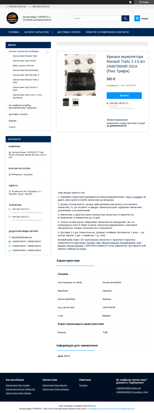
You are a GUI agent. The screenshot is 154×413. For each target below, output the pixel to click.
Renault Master (127, 242)
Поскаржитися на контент (98, 409)
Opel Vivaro (79, 242)
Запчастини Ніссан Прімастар (20, 389)
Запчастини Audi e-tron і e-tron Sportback (27, 96)
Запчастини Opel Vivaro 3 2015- (25, 88)
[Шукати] (125, 18)
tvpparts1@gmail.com (22, 237)
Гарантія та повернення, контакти (107, 32)
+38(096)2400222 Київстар (128, 388)
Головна (13, 32)
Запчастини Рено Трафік (18, 385)
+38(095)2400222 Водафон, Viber (132, 392)
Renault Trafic (94, 242)
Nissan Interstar (75, 245)
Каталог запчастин (37, 32)
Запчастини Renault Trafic (25, 56)
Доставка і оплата (69, 32)
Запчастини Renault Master (25, 70)
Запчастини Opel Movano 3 (26, 75)
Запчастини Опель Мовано (55, 389)
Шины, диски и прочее (23, 65)
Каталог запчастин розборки (23, 51)
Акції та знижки (134, 197)
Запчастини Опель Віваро (18, 393)
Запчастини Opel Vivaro (24, 60)
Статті (12, 127)
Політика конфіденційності (123, 409)
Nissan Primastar (110, 242)
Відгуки (12, 120)
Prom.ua (92, 406)
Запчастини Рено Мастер (54, 385)
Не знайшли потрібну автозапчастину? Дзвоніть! (23, 106)
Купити (124, 95)
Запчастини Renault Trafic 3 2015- (26, 81)
